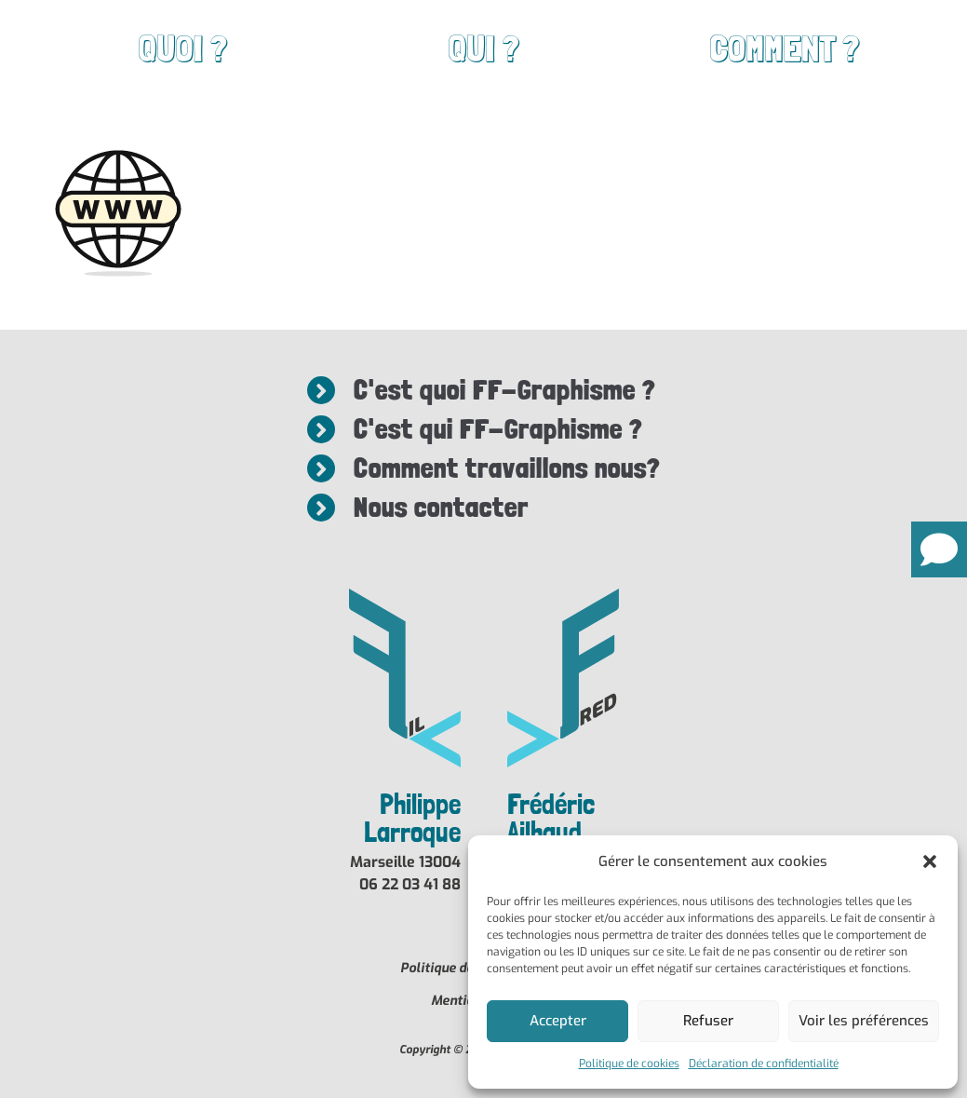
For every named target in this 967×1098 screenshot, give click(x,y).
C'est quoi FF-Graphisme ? (503, 389)
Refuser (708, 1020)
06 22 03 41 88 (410, 884)
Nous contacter (439, 507)
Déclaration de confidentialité (764, 1063)
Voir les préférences (864, 1020)
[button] (929, 861)
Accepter (558, 1020)
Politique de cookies (629, 1063)
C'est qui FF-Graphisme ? (496, 429)
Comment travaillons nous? (507, 468)
